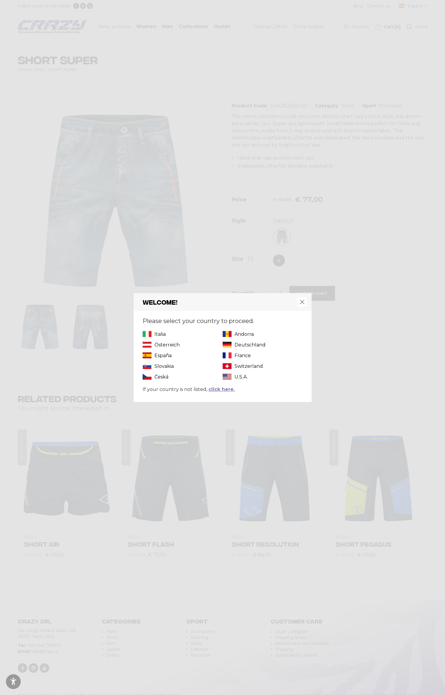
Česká (161, 377)
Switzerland (249, 366)
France (243, 355)
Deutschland (250, 345)
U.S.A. (241, 377)
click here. (221, 389)
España (163, 355)
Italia (160, 334)
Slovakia (164, 366)
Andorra (244, 334)
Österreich (167, 345)
